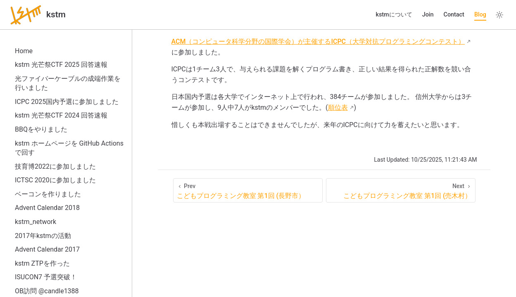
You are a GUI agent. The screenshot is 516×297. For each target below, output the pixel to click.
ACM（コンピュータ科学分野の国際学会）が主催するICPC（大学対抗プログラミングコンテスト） (318, 41)
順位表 (338, 107)
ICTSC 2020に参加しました (55, 180)
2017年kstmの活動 (43, 236)
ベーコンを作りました (48, 194)
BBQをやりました (41, 129)
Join (428, 14)
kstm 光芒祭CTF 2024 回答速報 (61, 115)
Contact (453, 14)
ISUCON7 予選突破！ (46, 277)
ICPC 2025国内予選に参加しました (67, 102)
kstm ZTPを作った (42, 263)
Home (24, 51)
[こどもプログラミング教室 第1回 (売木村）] (401, 190)
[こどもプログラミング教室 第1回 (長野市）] (248, 190)
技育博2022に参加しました (55, 166)
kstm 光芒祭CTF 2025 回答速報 (61, 64)
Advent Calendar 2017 (47, 249)
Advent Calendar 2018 (47, 208)
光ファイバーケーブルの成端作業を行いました (68, 83)
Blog (480, 14)
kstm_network (35, 222)
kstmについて (394, 14)
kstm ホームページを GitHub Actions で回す (69, 147)
